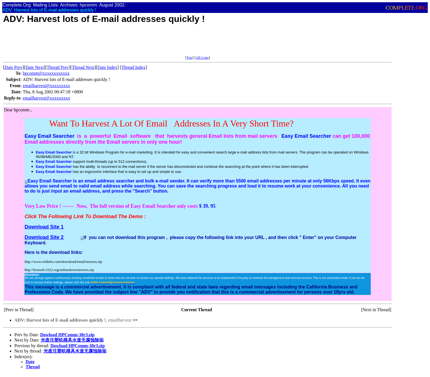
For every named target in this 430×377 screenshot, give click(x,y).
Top (189, 57)
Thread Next (83, 67)
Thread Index (133, 67)
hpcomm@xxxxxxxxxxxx (46, 73)
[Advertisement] (105, 42)
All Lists (202, 57)
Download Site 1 (44, 227)
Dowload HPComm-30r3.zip (67, 334)
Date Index (107, 67)
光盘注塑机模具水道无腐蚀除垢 (72, 340)
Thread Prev (58, 67)
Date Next (35, 67)
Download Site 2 (44, 237)
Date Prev (13, 67)
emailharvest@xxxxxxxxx (46, 85)
